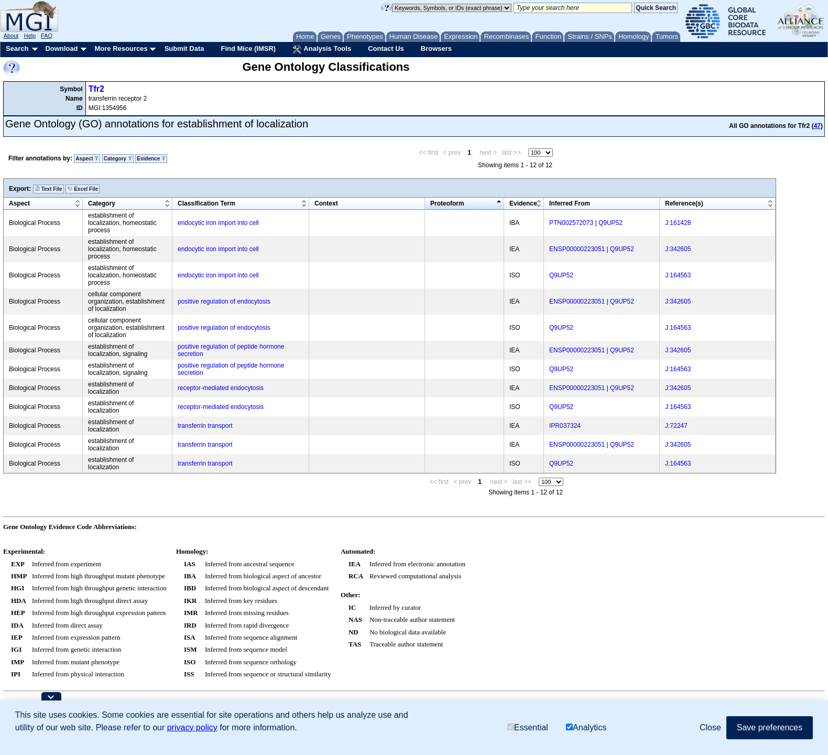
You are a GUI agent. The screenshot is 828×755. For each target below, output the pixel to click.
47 (817, 126)
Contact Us (386, 48)
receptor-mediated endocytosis (221, 388)
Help (30, 36)
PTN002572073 (571, 222)
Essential (527, 728)
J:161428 (678, 222)
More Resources (120, 48)
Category (118, 158)
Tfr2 (96, 88)
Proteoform (447, 203)
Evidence (151, 158)
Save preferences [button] (769, 727)
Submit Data (184, 48)
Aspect (87, 158)
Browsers (436, 48)
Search (17, 48)
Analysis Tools (321, 49)
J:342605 (678, 249)
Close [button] (710, 727)
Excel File (82, 189)
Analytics (586, 728)
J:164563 (678, 275)
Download (61, 48)
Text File (48, 189)
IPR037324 (565, 425)
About (11, 36)
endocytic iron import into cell (218, 222)
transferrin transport (205, 425)
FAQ (46, 36)
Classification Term (206, 203)
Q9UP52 (610, 222)
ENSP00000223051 (577, 249)
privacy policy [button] (192, 727)
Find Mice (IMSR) (248, 48)
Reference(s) (684, 203)
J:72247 (676, 425)
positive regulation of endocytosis (224, 301)
